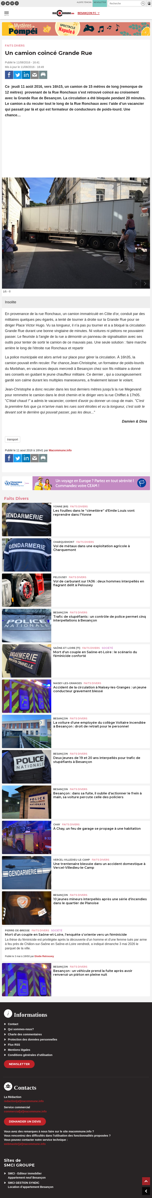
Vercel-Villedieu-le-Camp (71, 859)
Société (107, 647)
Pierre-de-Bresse (17, 930)
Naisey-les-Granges (67, 683)
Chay (56, 824)
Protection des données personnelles (32, 1039)
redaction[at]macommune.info (24, 1101)
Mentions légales (19, 1049)
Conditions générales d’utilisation (30, 1055)
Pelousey (60, 577)
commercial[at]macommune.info (25, 1111)
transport (12, 439)
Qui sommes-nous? (21, 1029)
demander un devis (25, 1121)
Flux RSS (14, 1044)
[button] (143, 3)
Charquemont (63, 541)
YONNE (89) (60, 506)
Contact (13, 1024)
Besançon (60, 612)
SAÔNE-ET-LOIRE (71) (66, 647)
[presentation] (136, 284)
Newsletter (19, 1064)
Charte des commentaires (25, 1034)
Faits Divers (15, 45)
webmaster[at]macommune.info (25, 1143)
